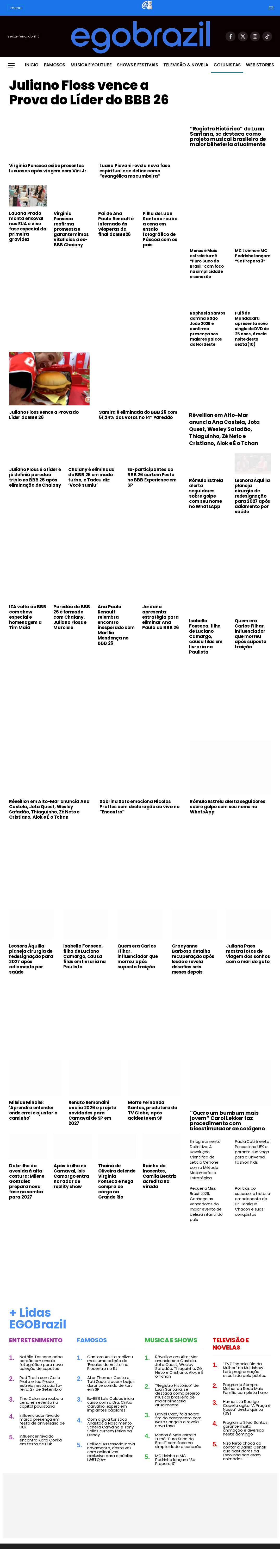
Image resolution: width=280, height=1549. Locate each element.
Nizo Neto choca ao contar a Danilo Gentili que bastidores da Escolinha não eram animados (244, 1451)
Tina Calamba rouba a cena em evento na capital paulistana (41, 1402)
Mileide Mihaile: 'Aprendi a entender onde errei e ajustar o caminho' (33, 1110)
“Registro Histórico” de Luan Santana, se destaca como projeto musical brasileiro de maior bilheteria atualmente (228, 136)
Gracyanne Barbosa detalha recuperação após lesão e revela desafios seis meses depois (193, 959)
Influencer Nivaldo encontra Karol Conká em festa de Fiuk (41, 1440)
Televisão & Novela (185, 65)
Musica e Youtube (91, 65)
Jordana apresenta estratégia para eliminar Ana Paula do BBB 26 (160, 617)
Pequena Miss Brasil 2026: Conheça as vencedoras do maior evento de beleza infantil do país (206, 1204)
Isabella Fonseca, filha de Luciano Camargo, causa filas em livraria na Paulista (205, 636)
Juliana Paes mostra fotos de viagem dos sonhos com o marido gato (248, 953)
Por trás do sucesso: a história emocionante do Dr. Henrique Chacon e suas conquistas (252, 1201)
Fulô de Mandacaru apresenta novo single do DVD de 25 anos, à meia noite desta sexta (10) (252, 329)
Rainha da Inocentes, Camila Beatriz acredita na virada (159, 1176)
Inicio (32, 65)
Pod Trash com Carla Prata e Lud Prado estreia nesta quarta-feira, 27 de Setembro (41, 1383)
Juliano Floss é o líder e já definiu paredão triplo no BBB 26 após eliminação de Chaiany (35, 477)
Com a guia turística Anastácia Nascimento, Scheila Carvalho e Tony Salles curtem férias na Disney (110, 1427)
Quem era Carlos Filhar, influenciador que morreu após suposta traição (250, 633)
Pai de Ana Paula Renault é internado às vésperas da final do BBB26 (116, 224)
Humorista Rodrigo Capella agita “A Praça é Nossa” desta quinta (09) (247, 1407)
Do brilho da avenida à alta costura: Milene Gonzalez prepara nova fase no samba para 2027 (26, 1181)
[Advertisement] (95, 290)
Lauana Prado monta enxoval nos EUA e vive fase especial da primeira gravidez (27, 226)
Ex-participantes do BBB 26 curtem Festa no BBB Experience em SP (152, 477)
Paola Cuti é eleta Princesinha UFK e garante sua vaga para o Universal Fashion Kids (252, 1152)
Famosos (54, 65)
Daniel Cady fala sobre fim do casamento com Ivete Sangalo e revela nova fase (178, 1420)
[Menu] (11, 65)
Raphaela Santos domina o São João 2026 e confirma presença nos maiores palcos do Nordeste (207, 329)
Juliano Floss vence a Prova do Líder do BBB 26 (89, 92)
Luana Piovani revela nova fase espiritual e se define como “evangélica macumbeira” (134, 171)
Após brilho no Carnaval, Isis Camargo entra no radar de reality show (71, 1176)
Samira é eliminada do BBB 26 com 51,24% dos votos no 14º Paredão (138, 415)
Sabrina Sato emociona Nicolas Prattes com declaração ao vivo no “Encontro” (139, 806)
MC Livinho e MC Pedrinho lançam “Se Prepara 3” (252, 256)
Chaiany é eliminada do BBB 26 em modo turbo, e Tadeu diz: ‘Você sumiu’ (91, 477)
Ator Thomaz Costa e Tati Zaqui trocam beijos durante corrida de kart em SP (111, 1383)
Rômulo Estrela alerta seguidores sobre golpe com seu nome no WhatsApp (206, 493)
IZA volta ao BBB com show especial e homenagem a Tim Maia (27, 617)
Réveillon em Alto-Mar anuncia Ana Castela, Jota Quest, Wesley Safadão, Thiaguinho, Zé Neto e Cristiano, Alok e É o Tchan (224, 429)
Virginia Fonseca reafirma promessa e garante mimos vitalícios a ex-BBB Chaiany (71, 229)
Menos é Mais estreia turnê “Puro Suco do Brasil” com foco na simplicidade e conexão (207, 263)
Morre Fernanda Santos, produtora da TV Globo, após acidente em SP (152, 1110)
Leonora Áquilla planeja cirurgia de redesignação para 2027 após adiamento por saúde (252, 496)
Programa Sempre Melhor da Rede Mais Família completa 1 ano (245, 1388)
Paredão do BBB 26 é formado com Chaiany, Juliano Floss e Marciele (71, 617)
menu (15, 7)
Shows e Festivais (137, 65)
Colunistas (227, 65)
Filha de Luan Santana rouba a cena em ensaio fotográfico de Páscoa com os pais (160, 229)
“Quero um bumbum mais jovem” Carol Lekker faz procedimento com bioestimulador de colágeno (227, 1120)
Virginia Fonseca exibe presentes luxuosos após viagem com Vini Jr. (48, 168)
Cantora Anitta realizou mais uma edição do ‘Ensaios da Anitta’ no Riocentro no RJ (110, 1362)
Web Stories (260, 65)
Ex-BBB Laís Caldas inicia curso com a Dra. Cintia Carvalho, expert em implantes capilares (110, 1404)
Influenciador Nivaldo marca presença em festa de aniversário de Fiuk (42, 1421)
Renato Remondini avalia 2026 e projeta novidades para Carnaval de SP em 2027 (92, 1113)
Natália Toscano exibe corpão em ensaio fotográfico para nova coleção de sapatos (41, 1362)
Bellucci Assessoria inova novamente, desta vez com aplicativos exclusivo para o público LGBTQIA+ (111, 1452)
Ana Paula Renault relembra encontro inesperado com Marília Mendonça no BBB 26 (116, 625)
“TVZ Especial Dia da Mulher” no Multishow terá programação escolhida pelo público (244, 1369)
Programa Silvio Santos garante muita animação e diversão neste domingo (245, 1428)
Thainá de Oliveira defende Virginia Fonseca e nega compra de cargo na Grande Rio (116, 1181)
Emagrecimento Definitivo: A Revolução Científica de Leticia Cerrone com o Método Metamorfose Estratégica (205, 1160)
